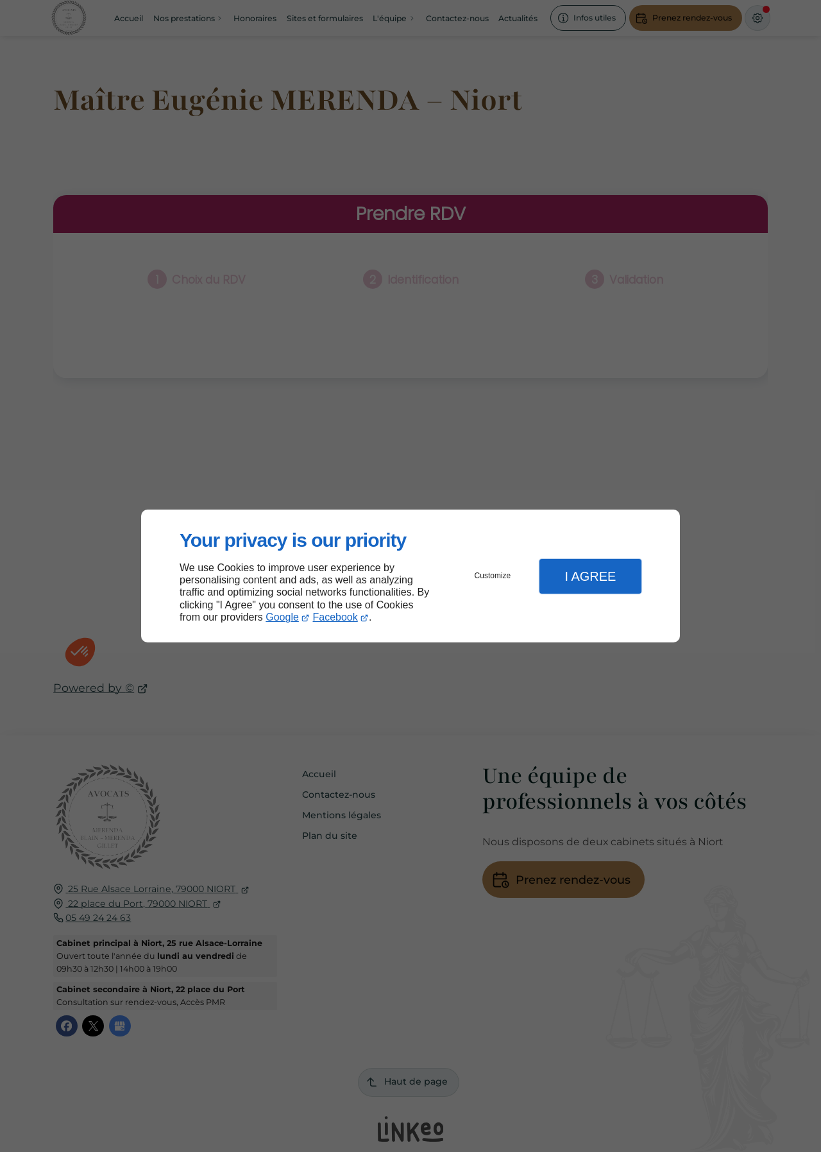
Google (282, 617)
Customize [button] (493, 575)
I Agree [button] (590, 576)
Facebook (335, 617)
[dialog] (410, 576)
